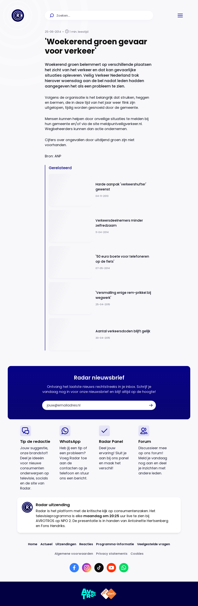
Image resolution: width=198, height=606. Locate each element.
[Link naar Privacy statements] (111, 553)
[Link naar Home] (32, 544)
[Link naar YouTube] (111, 567)
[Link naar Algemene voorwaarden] (74, 553)
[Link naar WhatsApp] (123, 567)
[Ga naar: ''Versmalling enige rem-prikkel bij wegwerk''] (101, 298)
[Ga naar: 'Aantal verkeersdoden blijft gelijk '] (101, 334)
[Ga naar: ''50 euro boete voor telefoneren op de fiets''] (101, 262)
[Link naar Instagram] (86, 567)
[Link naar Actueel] (46, 544)
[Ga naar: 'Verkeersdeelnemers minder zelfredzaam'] (101, 226)
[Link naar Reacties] (86, 544)
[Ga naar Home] (18, 15)
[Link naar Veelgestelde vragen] (153, 544)
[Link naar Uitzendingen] (65, 544)
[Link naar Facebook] (74, 567)
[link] (36, 458)
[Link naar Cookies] (137, 553)
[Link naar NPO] (109, 594)
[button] (180, 15)
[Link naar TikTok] (99, 567)
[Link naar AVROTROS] (88, 594)
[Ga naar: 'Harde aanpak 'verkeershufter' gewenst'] (101, 190)
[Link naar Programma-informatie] (115, 544)
